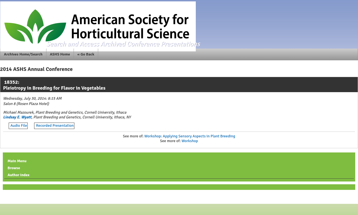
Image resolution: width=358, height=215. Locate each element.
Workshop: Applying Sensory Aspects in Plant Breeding (189, 136)
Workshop (190, 140)
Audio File (18, 125)
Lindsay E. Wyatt (17, 117)
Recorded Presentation (55, 125)
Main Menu (17, 161)
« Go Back (86, 54)
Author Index (18, 175)
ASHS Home (60, 54)
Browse (14, 168)
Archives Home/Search (23, 54)
